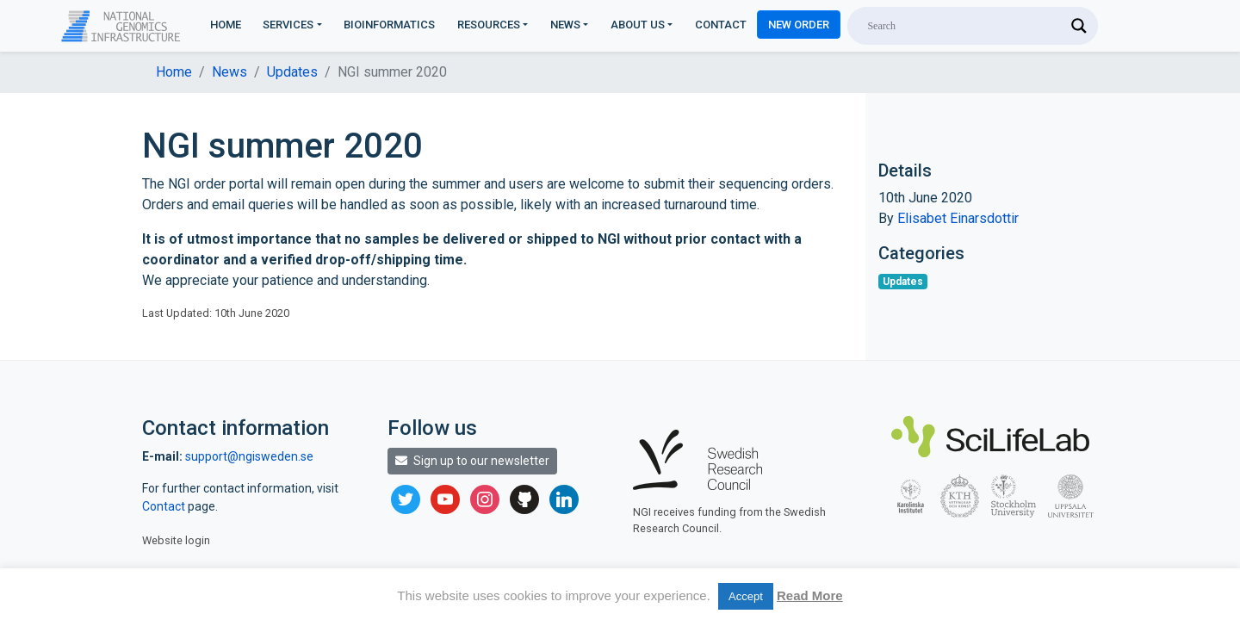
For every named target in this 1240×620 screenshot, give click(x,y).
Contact (721, 24)
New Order (798, 24)
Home (225, 24)
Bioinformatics (389, 24)
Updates (292, 72)
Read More (810, 595)
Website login (176, 540)
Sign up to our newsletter (472, 461)
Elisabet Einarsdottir (958, 218)
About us (638, 24)
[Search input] (965, 26)
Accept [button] (745, 596)
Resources (488, 24)
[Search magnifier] (1079, 26)
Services (288, 24)
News (565, 24)
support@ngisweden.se (249, 456)
